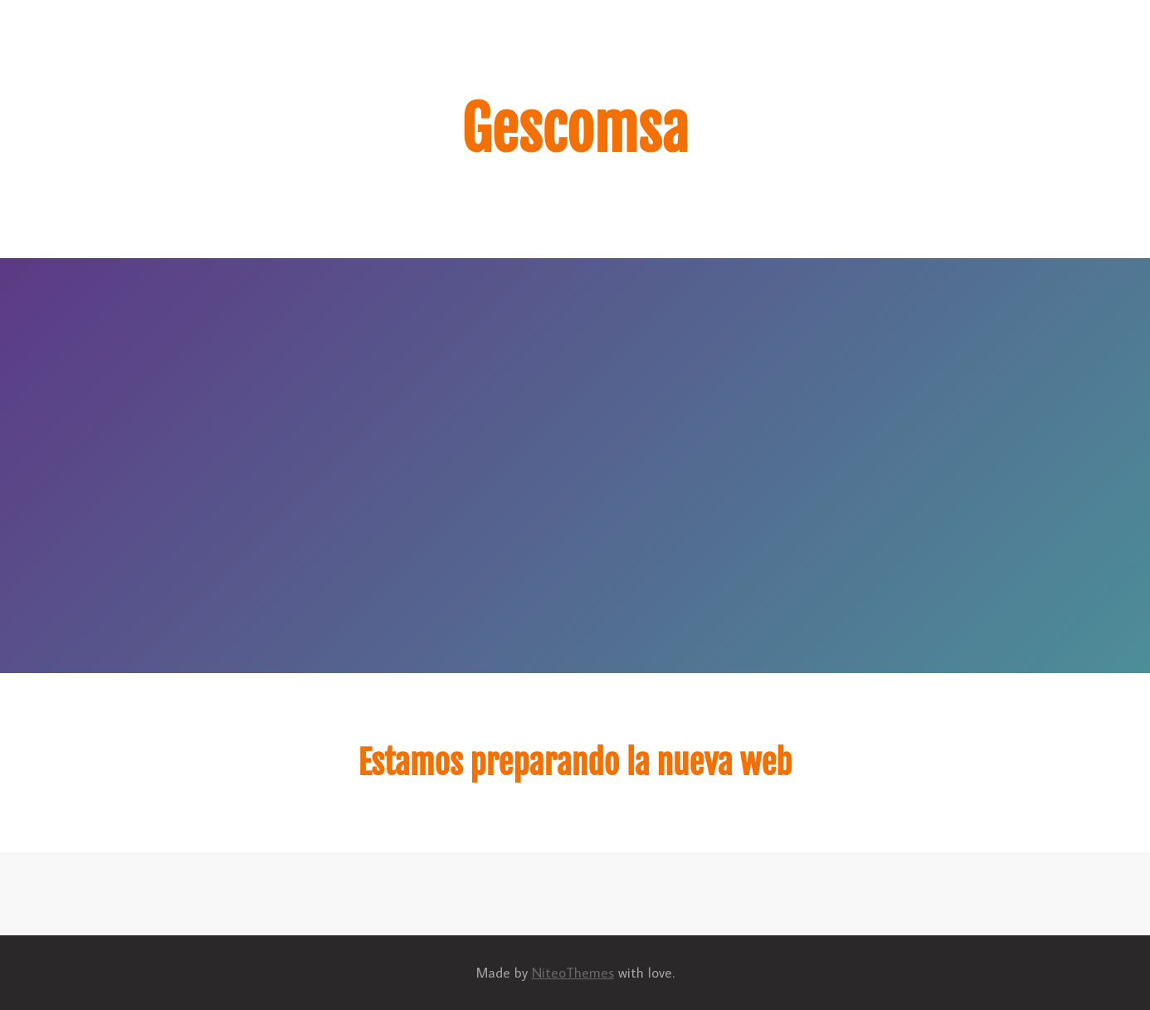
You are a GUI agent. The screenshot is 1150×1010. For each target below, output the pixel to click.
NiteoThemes (573, 973)
